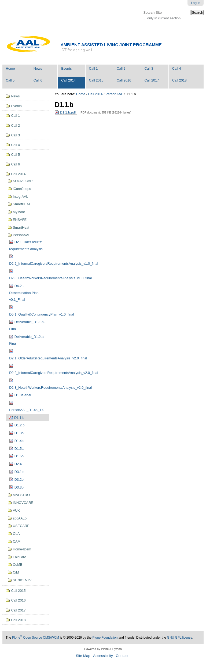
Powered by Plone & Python (103, 648)
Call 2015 (96, 80)
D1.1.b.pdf (66, 112)
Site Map (83, 656)
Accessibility (103, 656)
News (38, 68)
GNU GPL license (179, 637)
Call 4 (176, 68)
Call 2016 (124, 80)
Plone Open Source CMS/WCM (35, 637)
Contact (122, 656)
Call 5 (10, 80)
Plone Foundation (104, 637)
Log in (195, 3)
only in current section (164, 18)
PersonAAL (114, 94)
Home (10, 68)
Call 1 (93, 68)
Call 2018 (179, 80)
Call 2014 (68, 80)
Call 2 (121, 68)
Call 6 (38, 80)
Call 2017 (151, 80)
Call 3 (148, 68)
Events (66, 68)
